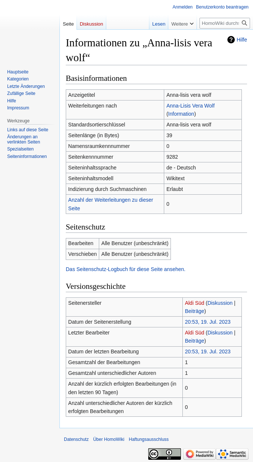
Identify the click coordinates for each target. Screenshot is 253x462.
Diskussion (220, 303)
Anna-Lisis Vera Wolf (190, 106)
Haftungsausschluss (149, 439)
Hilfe (242, 40)
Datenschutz (76, 439)
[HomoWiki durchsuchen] (225, 23)
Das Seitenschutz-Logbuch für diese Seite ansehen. (125, 269)
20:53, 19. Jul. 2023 (208, 322)
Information (181, 114)
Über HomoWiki (108, 439)
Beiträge (194, 311)
